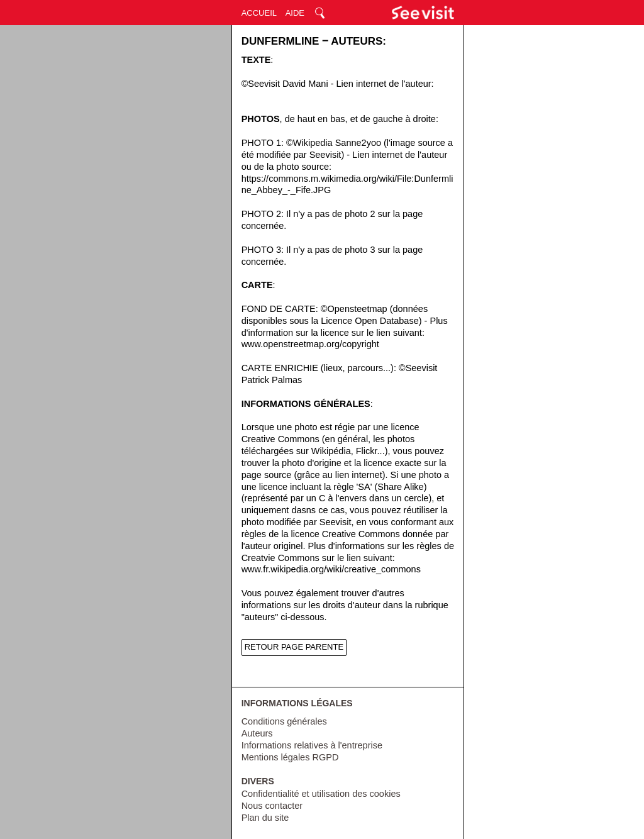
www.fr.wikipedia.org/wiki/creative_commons (331, 569)
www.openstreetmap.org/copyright (310, 344)
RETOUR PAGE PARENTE (294, 647)
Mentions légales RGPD (290, 757)
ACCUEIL (259, 13)
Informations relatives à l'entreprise (312, 745)
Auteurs (257, 733)
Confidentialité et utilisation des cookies (321, 794)
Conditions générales (284, 721)
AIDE (295, 13)
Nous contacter (272, 806)
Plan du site (265, 818)
